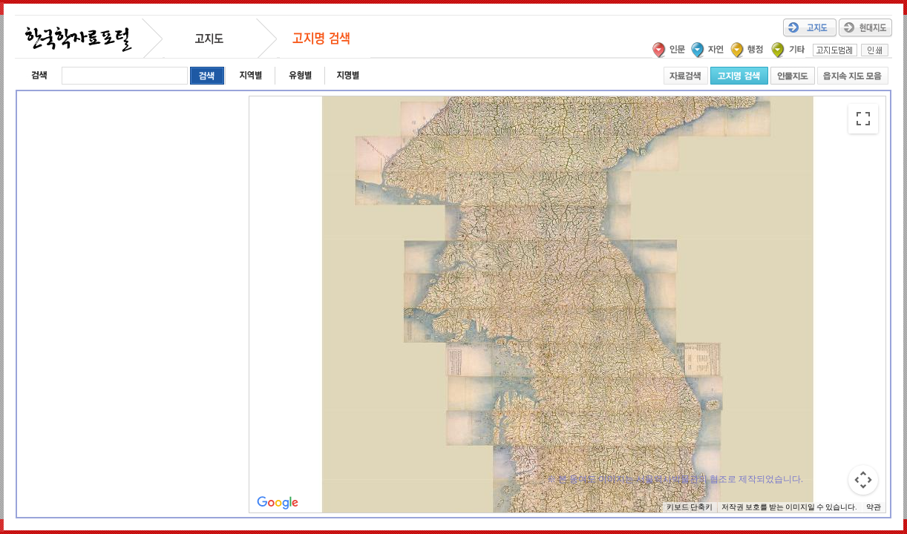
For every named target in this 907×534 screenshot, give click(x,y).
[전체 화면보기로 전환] (863, 119)
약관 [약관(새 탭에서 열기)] (873, 507)
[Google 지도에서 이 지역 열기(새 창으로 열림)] (277, 502)
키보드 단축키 (690, 507)
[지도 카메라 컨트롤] (863, 480)
